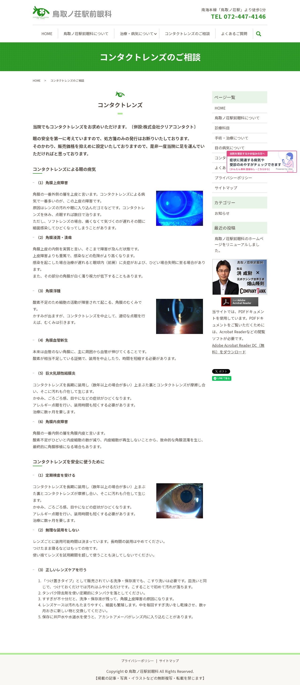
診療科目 (222, 128)
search (258, 34)
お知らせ (222, 213)
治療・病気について (137, 33)
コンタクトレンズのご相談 (187, 33)
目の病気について (230, 147)
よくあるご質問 (234, 33)
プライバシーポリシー (233, 177)
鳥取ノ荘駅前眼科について (86, 33)
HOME (46, 33)
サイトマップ (226, 187)
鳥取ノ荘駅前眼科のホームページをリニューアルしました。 (239, 244)
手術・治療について (231, 138)
